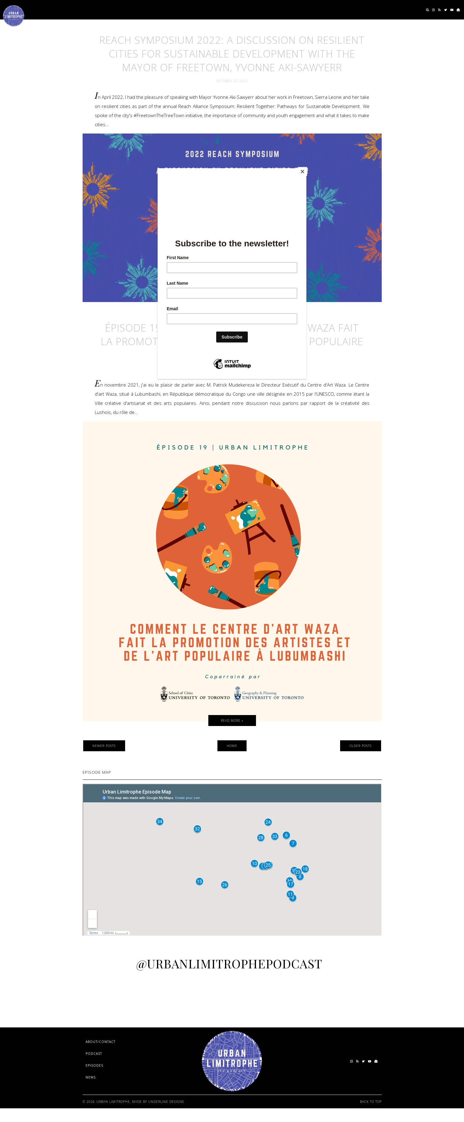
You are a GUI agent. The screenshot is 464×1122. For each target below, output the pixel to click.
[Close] (304, 169)
